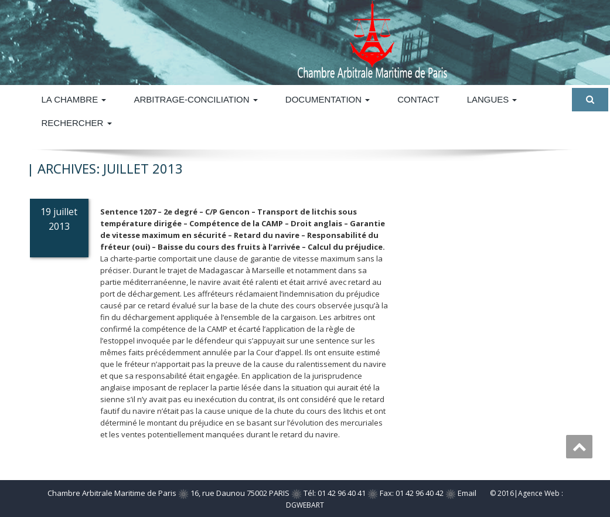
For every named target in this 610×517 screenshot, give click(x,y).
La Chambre (74, 99)
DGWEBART (305, 505)
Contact (418, 99)
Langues (492, 99)
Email (467, 493)
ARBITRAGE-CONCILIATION (195, 99)
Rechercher (77, 123)
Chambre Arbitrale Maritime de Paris (111, 493)
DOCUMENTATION (327, 99)
